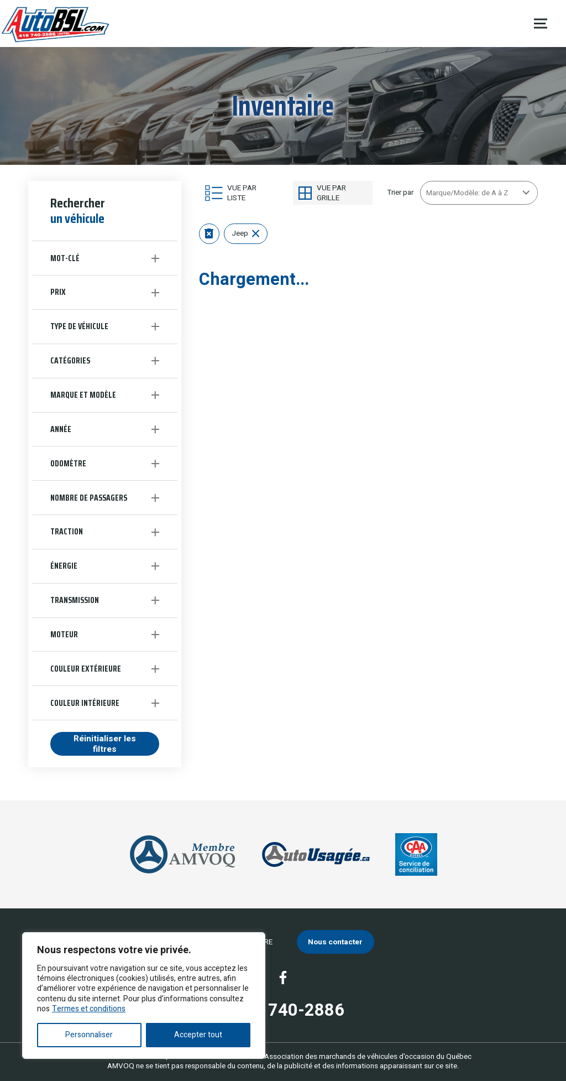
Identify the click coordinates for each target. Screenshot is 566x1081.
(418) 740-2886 (283, 1011)
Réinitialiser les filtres (105, 743)
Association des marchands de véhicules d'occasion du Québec (367, 1056)
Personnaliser (89, 1035)
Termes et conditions (88, 1009)
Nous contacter (335, 942)
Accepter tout (198, 1035)
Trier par (400, 192)
